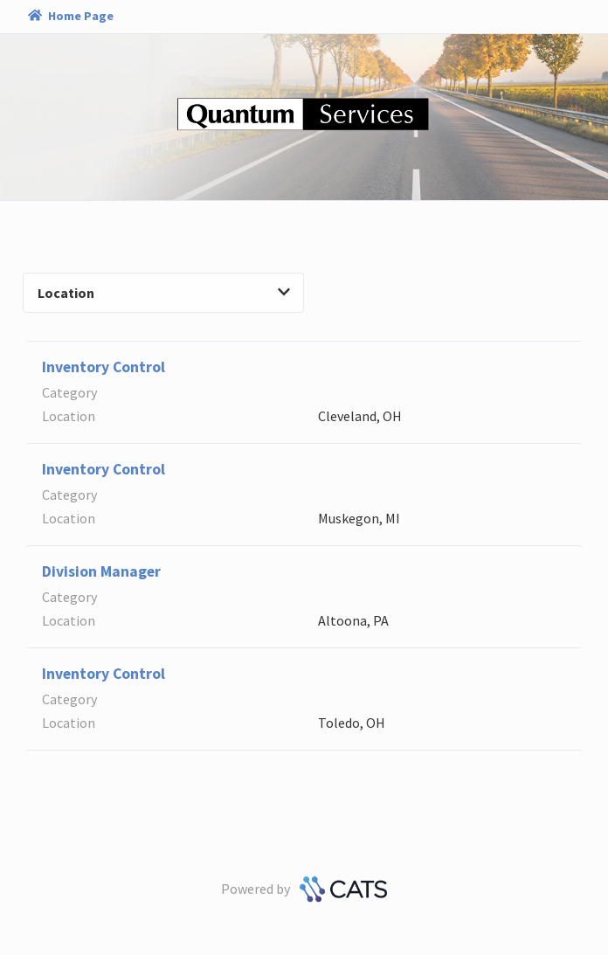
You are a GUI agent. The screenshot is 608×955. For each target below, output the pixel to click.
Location (164, 292)
